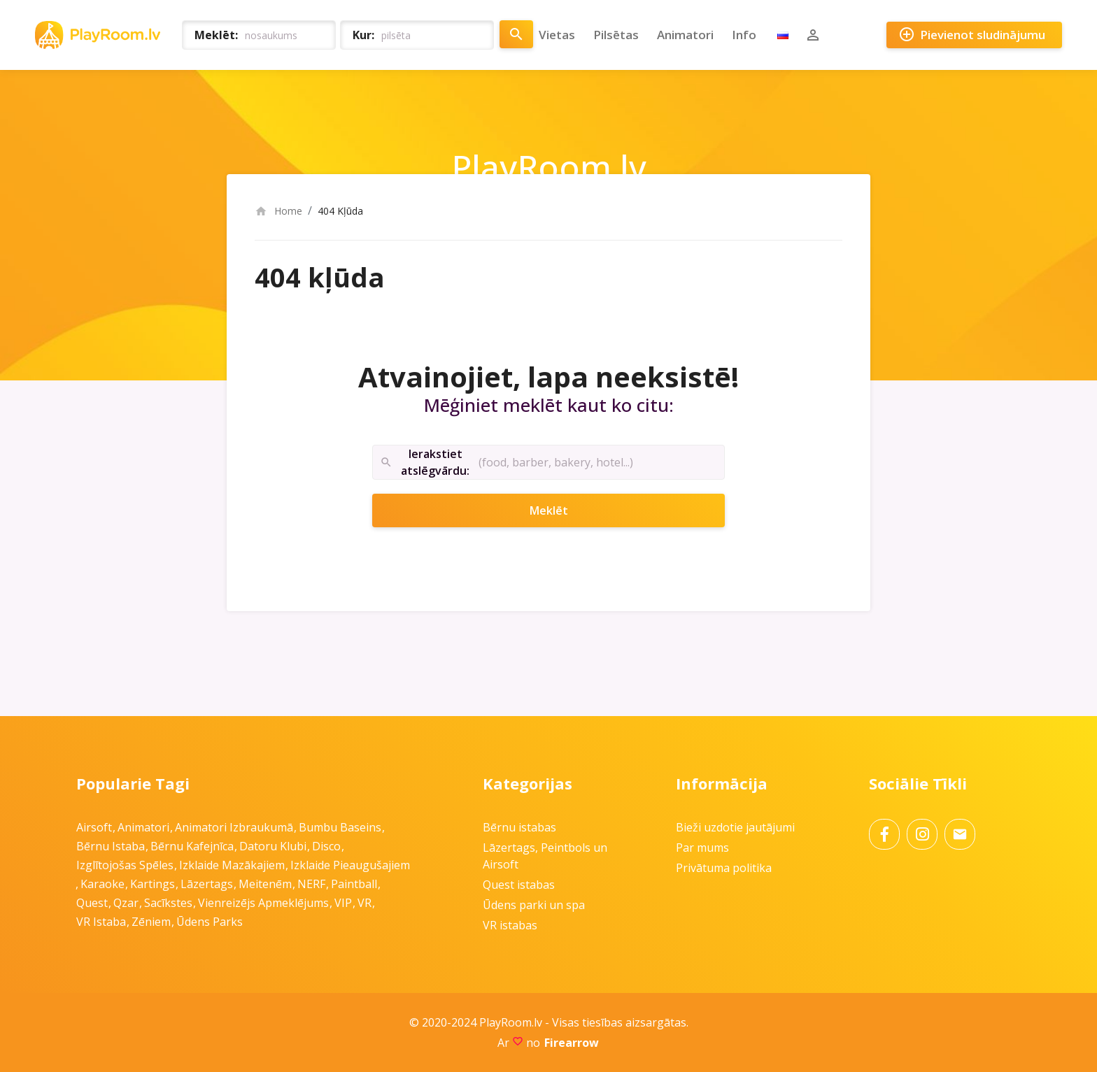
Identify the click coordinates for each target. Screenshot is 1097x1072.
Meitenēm (265, 884)
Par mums (702, 847)
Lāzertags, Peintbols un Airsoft (545, 856)
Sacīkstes (168, 902)
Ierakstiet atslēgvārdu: (424, 462)
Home (278, 210)
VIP (343, 902)
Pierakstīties (813, 35)
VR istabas (510, 925)
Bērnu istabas (519, 827)
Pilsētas (616, 35)
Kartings (152, 884)
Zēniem (151, 921)
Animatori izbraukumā (234, 827)
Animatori (685, 35)
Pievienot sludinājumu (971, 35)
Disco (326, 846)
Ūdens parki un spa (534, 905)
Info (744, 35)
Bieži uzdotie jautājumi (735, 827)
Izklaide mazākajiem (232, 865)
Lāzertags (207, 884)
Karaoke (102, 884)
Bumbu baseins (340, 827)
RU (783, 35)
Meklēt (567, 510)
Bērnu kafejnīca (192, 846)
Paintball (354, 884)
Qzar (126, 902)
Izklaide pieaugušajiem (350, 865)
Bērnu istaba (110, 846)
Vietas (557, 35)
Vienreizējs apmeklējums (263, 902)
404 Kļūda (340, 210)
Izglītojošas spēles (125, 865)
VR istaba (101, 921)
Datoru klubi (272, 846)
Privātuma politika (724, 868)
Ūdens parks (209, 921)
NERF (311, 884)
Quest (92, 902)
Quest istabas (519, 884)
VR (364, 902)
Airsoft (94, 827)
